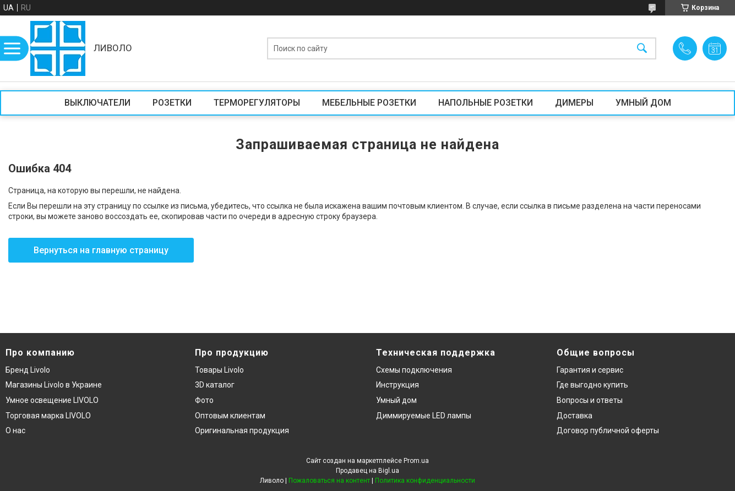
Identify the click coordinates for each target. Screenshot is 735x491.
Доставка (574, 415)
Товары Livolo (219, 369)
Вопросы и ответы (590, 400)
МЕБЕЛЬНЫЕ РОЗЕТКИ (369, 102)
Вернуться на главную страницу (101, 250)
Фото (204, 400)
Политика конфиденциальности (425, 480)
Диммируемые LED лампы (423, 415)
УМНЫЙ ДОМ (643, 102)
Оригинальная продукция (242, 430)
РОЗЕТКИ (172, 102)
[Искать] (642, 49)
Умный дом (396, 400)
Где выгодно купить (592, 384)
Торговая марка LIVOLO (48, 415)
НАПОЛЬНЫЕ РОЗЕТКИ (485, 102)
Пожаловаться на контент (329, 480)
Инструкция (397, 384)
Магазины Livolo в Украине (54, 384)
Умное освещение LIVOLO (52, 400)
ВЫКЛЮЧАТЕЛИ (97, 102)
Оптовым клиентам (230, 415)
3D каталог (215, 384)
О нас (15, 430)
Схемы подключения (414, 369)
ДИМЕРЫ (574, 102)
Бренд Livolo (28, 369)
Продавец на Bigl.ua (367, 470)
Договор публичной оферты (608, 430)
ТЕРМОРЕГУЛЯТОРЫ (257, 102)
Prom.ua (416, 461)
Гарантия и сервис (590, 369)
